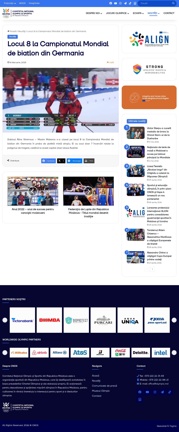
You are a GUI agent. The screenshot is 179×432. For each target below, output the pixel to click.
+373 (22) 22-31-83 (154, 376)
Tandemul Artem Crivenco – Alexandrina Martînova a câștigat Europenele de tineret (159, 237)
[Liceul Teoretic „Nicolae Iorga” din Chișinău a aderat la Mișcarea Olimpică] (136, 171)
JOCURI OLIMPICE (116, 13)
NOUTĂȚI (152, 13)
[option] (22, 320)
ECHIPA (137, 13)
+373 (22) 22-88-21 (158, 379)
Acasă (11, 31)
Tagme (173, 426)
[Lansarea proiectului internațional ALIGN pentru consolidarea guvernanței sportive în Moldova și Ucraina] (136, 212)
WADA (22, 3)
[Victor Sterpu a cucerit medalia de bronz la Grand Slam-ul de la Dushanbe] (136, 133)
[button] (4, 320)
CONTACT (168, 13)
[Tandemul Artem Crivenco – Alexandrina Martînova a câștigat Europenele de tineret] (136, 235)
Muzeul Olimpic (101, 390)
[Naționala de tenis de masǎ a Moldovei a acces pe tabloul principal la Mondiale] (136, 152)
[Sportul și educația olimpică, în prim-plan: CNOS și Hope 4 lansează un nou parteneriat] (136, 190)
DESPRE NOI (93, 13)
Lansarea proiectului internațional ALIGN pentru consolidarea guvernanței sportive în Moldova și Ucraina (159, 214)
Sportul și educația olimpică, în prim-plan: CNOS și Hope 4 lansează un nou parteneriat (159, 192)
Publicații (8, 3)
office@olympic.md (158, 383)
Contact (96, 396)
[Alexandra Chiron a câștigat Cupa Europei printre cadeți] (136, 257)
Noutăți (22, 31)
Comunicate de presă (104, 385)
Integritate (34, 3)
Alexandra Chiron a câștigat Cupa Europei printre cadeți (159, 256)
